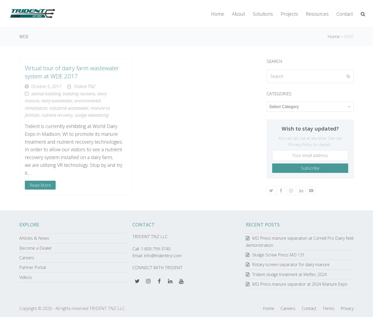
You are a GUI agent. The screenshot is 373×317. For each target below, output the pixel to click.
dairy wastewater (56, 101)
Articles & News (34, 238)
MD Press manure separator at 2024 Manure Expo (299, 284)
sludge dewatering (92, 115)
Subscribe (310, 168)
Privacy (347, 308)
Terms (328, 308)
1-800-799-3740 (156, 249)
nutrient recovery (57, 115)
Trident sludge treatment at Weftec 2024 (289, 274)
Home (334, 36)
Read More (40, 185)
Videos (25, 277)
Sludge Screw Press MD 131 (278, 255)
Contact (309, 308)
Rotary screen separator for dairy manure (291, 264)
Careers (26, 258)
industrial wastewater (69, 108)
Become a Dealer (35, 248)
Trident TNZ (84, 86)
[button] (363, 13)
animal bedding (46, 94)
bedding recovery (79, 94)
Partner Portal (32, 267)
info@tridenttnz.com (163, 256)
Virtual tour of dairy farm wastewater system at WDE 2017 (72, 72)
